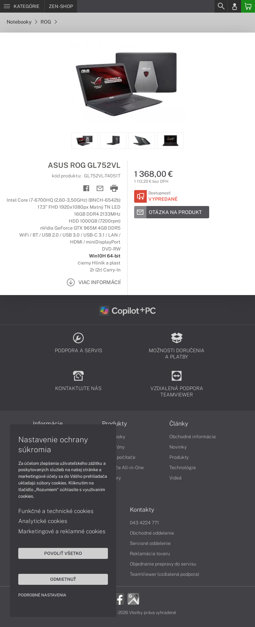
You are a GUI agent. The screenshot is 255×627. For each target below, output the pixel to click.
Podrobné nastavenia (42, 595)
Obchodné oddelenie (152, 533)
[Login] (234, 6)
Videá (175, 477)
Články (178, 424)
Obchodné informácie (192, 436)
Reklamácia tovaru (150, 553)
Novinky (178, 447)
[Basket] (248, 6)
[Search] (220, 6)
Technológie (182, 467)
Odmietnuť (63, 579)
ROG (49, 22)
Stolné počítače (118, 457)
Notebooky (22, 22)
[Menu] (22, 6)
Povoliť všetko (63, 553)
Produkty (114, 424)
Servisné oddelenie (150, 543)
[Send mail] (100, 188)
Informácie (48, 424)
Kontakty (142, 510)
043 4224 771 (144, 522)
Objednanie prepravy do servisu (163, 564)
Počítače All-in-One (123, 467)
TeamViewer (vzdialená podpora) (164, 574)
